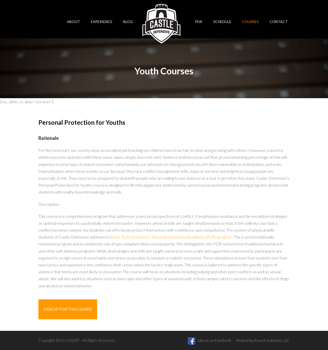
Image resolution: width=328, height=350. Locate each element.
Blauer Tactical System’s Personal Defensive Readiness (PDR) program (170, 236)
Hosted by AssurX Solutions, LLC (263, 340)
